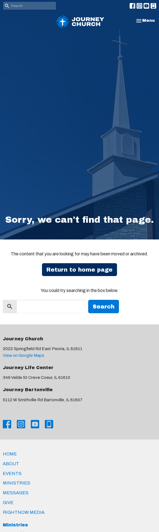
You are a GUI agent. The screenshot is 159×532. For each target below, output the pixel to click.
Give (8, 502)
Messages (16, 492)
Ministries (16, 483)
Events (12, 473)
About (11, 463)
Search (103, 306)
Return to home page (79, 270)
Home (10, 454)
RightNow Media (24, 512)
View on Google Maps (23, 355)
